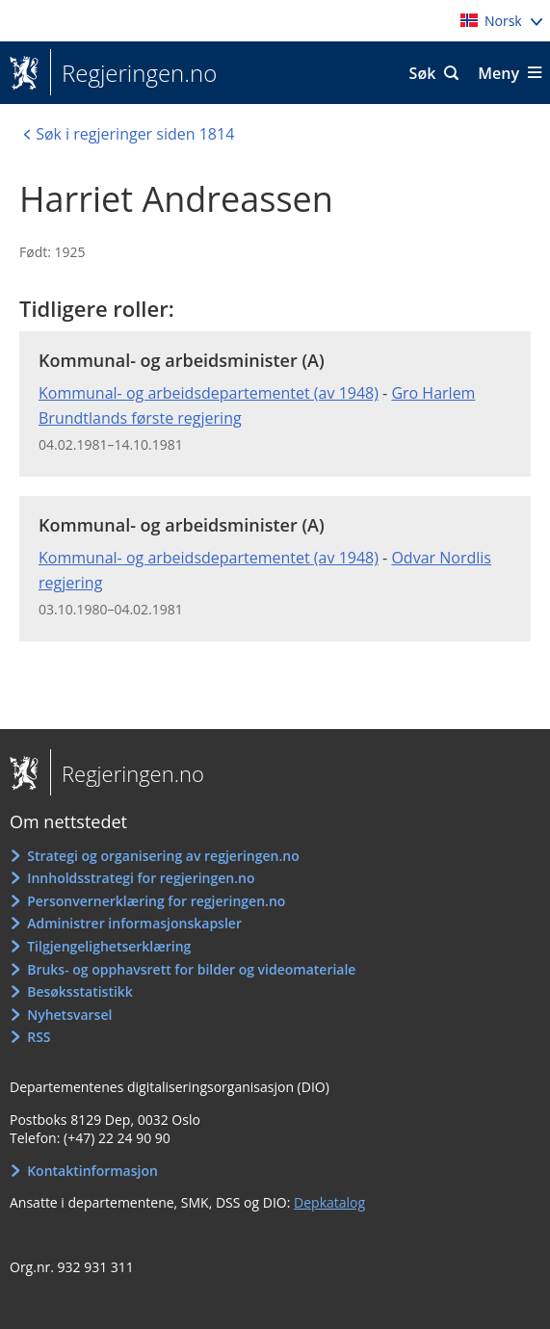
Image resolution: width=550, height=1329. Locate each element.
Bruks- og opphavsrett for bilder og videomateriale (191, 969)
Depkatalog (329, 1202)
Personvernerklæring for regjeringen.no (156, 901)
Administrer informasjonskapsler (134, 923)
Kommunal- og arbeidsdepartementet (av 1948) (209, 393)
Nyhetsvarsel (69, 1014)
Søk (422, 73)
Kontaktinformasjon (92, 1170)
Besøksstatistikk (80, 991)
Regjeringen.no (133, 73)
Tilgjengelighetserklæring (109, 946)
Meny (498, 73)
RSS (38, 1037)
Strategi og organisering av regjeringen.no (163, 856)
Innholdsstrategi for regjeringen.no (140, 878)
